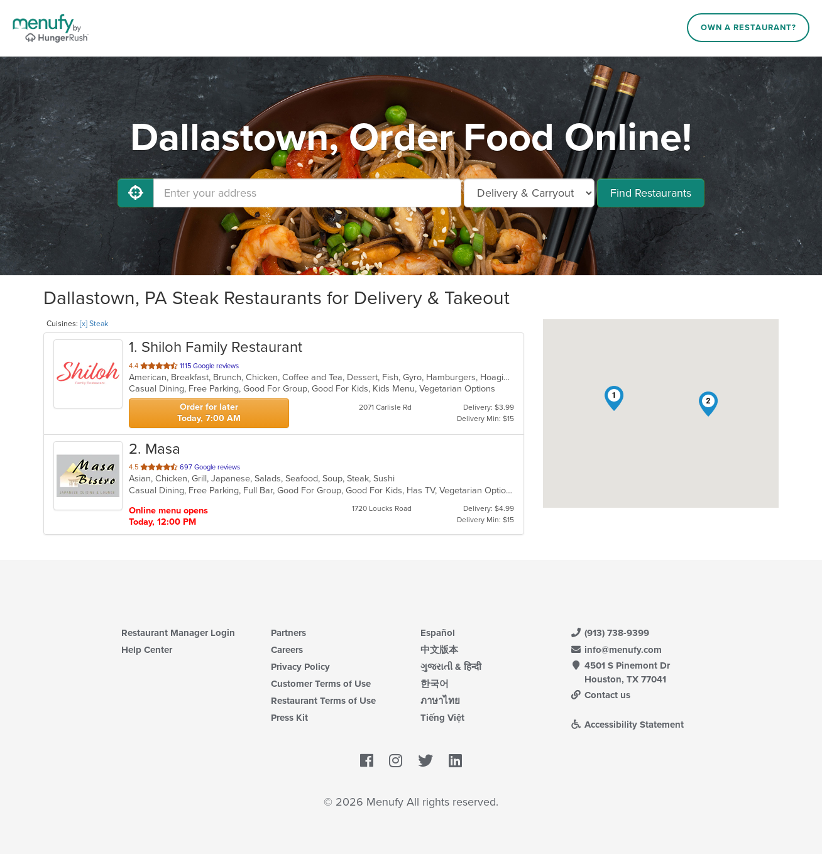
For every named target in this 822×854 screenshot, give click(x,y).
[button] (614, 398)
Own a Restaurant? (748, 28)
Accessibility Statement (627, 724)
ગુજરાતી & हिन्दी (450, 666)
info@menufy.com (616, 649)
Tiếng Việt (442, 717)
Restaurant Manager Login (178, 632)
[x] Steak (94, 323)
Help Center (146, 649)
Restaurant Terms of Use (323, 700)
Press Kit (289, 717)
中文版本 (439, 649)
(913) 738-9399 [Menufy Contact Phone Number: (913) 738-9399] (609, 632)
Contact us (600, 695)
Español (437, 632)
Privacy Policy (300, 666)
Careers (287, 649)
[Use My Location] (136, 192)
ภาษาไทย (440, 700)
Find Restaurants (650, 193)
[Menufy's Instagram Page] (395, 761)
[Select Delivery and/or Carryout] (529, 192)
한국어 (434, 683)
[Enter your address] (307, 192)
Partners (288, 632)
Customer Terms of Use (321, 683)
